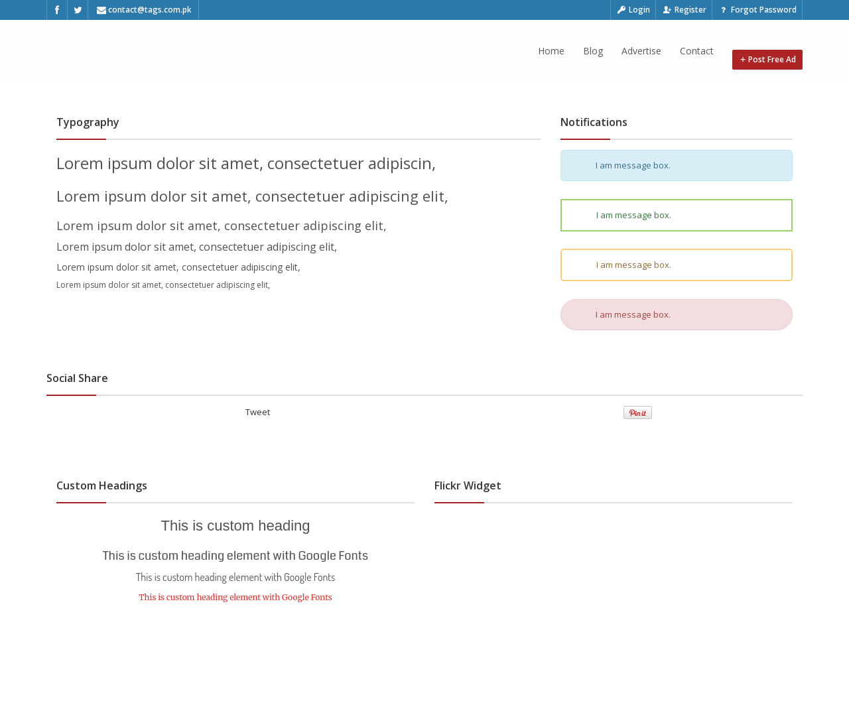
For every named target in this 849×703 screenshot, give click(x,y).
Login (633, 9)
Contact (697, 50)
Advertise (641, 50)
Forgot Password (757, 9)
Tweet (257, 412)
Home (551, 50)
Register (683, 9)
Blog (593, 50)
